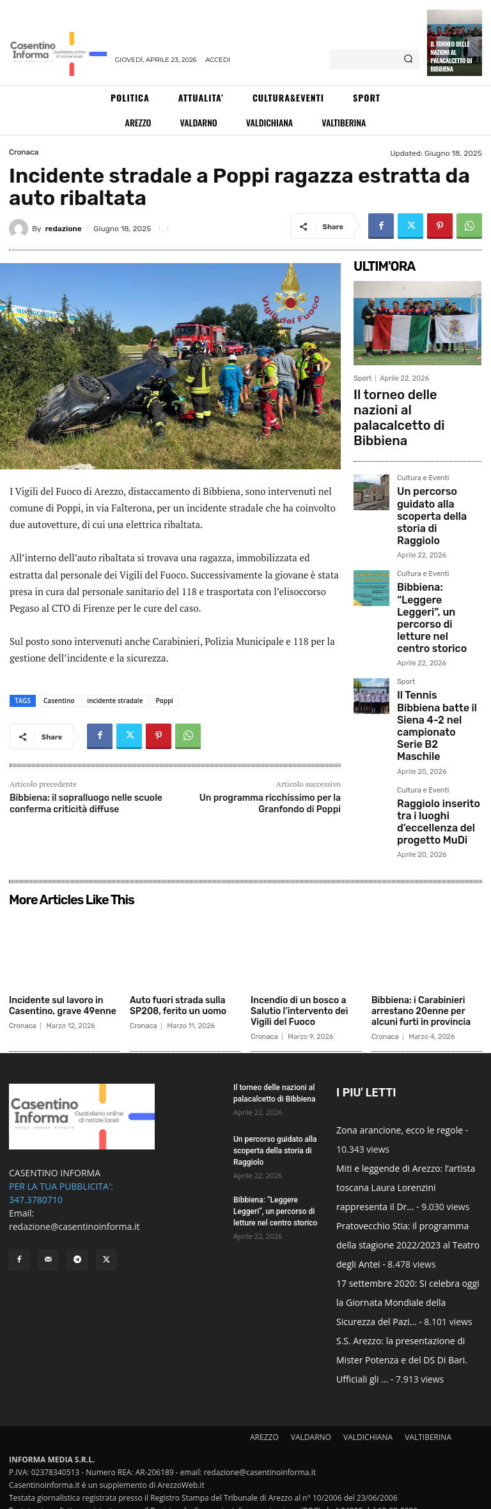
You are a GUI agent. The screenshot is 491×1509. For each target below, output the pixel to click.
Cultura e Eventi (423, 439)
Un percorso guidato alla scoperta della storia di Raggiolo (434, 459)
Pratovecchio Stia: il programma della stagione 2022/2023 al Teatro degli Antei (407, 1206)
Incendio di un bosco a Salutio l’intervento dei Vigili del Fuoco (299, 973)
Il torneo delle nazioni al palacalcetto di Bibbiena (451, 56)
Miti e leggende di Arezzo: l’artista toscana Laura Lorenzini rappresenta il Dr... (405, 1148)
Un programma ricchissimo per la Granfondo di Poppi (270, 803)
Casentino (58, 700)
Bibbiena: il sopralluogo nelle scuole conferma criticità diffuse (86, 803)
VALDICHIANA (368, 1398)
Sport (362, 378)
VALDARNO (311, 1398)
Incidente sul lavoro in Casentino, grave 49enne (62, 967)
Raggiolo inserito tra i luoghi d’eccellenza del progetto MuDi (438, 664)
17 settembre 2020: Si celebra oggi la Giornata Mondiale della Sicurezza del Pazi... (407, 1263)
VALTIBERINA (428, 1398)
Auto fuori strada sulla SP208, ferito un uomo (178, 967)
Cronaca (23, 152)
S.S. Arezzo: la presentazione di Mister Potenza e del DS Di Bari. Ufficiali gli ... (401, 1321)
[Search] (408, 59)
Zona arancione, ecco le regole (399, 1091)
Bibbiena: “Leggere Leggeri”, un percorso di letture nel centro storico (436, 526)
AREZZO (264, 1398)
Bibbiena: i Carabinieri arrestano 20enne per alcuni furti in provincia (421, 973)
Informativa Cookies (241, 1497)
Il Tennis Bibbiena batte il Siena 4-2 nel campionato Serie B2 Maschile (435, 597)
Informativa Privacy (165, 1497)
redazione (63, 228)
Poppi (164, 700)
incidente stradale (115, 700)
